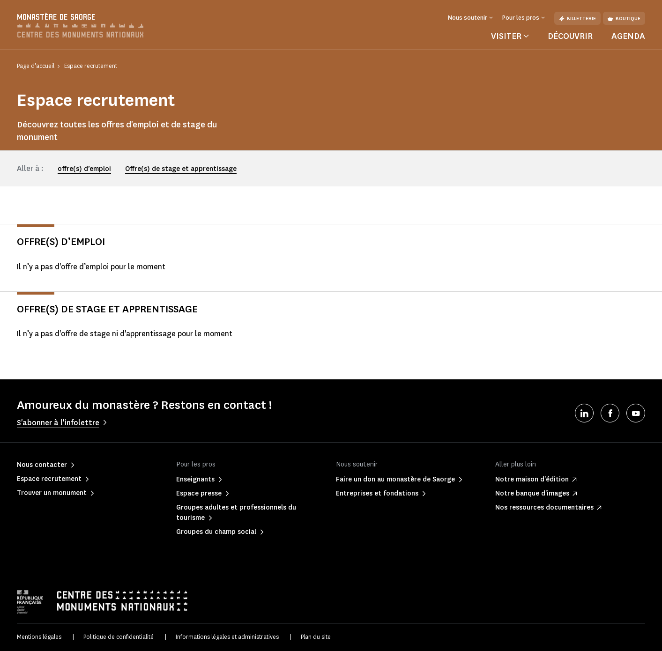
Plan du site (316, 637)
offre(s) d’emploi (84, 168)
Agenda (628, 36)
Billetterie (577, 18)
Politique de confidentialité (118, 637)
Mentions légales (39, 637)
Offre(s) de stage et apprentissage (181, 168)
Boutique (624, 18)
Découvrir (570, 36)
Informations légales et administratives (227, 637)
